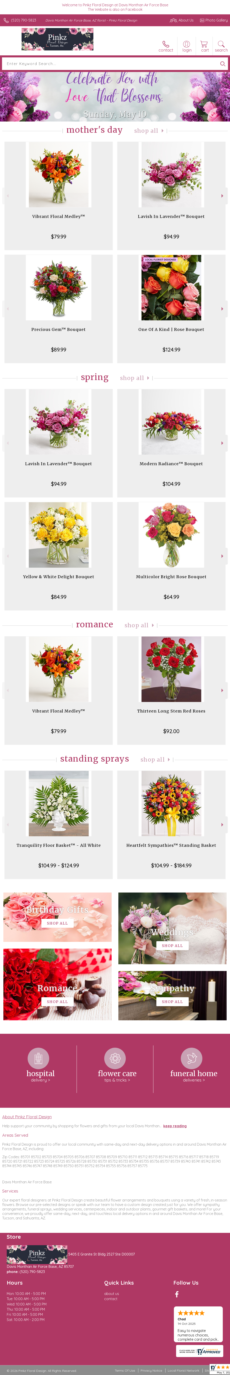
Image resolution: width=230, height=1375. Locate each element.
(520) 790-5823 (23, 20)
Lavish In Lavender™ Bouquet (171, 216)
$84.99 (58, 596)
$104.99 (171, 483)
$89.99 (58, 349)
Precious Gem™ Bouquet (58, 329)
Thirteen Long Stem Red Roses (171, 711)
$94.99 (171, 236)
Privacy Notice (151, 1370)
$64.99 (171, 596)
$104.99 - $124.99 (58, 865)
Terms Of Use (125, 1370)
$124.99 (171, 349)
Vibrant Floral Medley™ (58, 216)
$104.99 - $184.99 (171, 865)
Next (223, 195)
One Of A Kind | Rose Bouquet (171, 329)
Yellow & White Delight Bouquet (58, 576)
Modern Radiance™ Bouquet (171, 463)
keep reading (175, 1126)
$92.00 (171, 731)
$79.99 (58, 236)
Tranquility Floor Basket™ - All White (59, 845)
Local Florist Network (183, 1370)
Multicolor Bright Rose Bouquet (171, 576)
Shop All (146, 130)
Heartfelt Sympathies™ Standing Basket (171, 845)
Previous (7, 195)
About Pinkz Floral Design (27, 1116)
